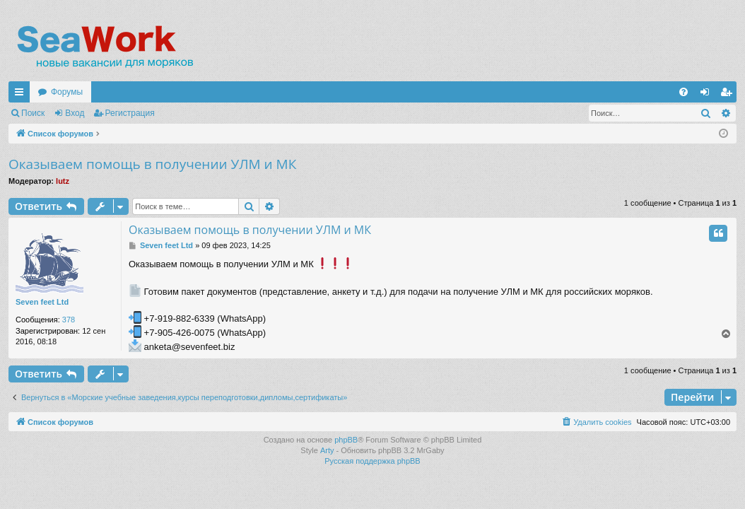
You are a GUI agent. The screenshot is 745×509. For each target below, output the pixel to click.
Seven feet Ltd (42, 302)
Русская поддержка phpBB (372, 461)
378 (68, 319)
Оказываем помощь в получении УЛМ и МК (152, 164)
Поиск (33, 113)
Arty (327, 450)
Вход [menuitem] (707, 95)
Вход (74, 113)
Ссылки (22, 95)
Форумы (67, 92)
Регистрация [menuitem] (729, 95)
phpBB (346, 439)
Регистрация (130, 113)
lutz (62, 181)
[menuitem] (683, 92)
